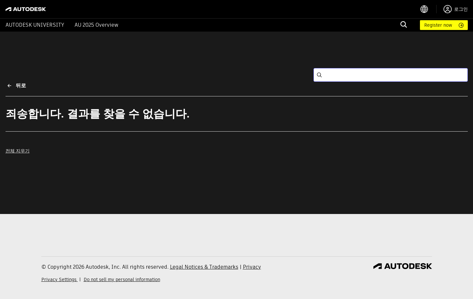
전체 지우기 (18, 151)
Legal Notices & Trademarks (204, 267)
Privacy (252, 267)
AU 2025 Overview (96, 25)
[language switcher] (428, 9)
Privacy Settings (59, 279)
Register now (438, 25)
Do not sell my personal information (122, 279)
